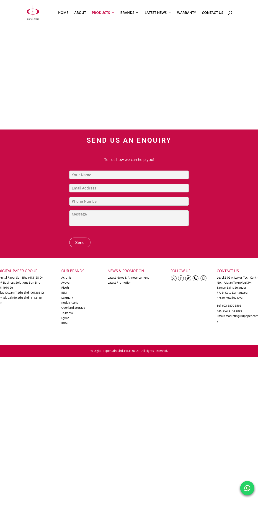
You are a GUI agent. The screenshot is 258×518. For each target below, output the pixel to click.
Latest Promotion (120, 282)
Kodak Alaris (69, 302)
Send (80, 242)
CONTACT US (212, 13)
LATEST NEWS (156, 13)
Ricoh (65, 287)
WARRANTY (186, 13)
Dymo (65, 318)
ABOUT (80, 13)
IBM (64, 292)
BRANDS (127, 13)
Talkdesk (67, 313)
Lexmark (67, 297)
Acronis (66, 277)
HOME (63, 13)
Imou (65, 323)
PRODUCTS (101, 13)
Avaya (65, 282)
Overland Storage (73, 308)
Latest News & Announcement (128, 277)
